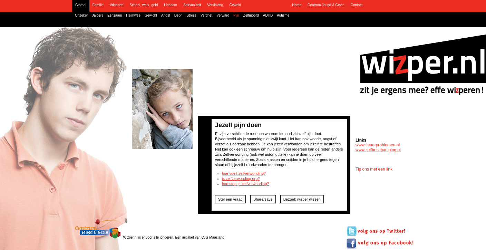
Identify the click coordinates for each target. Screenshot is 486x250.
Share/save (263, 199)
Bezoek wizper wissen (302, 199)
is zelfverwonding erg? (241, 178)
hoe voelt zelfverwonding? (244, 173)
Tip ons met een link (374, 169)
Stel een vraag (230, 199)
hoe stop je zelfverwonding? (245, 184)
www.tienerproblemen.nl (378, 145)
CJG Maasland (213, 237)
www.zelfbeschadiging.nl (378, 149)
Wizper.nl (130, 237)
